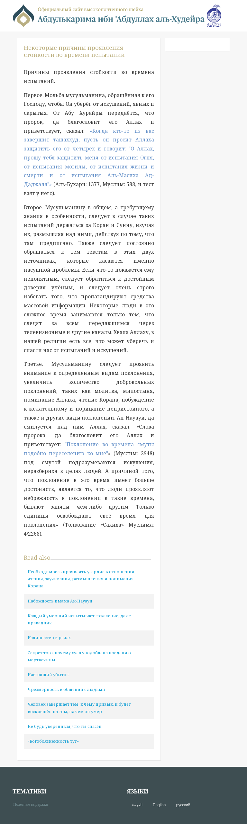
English (159, 805)
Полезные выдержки (33, 804)
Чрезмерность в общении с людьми (66, 689)
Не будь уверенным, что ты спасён (65, 726)
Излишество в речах (49, 637)
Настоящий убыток (48, 674)
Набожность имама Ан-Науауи (60, 601)
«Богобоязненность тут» (53, 741)
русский (183, 805)
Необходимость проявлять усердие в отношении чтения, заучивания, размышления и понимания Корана (81, 579)
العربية (137, 805)
